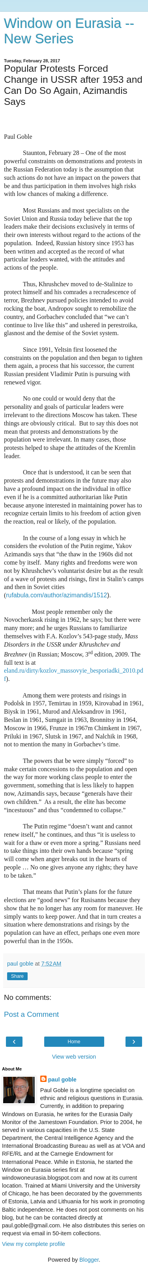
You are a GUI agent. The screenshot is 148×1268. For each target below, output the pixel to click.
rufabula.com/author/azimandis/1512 (56, 595)
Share (17, 976)
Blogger (89, 1260)
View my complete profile (33, 1244)
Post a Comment (31, 1014)
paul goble (62, 1079)
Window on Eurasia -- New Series (69, 31)
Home (73, 1041)
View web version (74, 1057)
